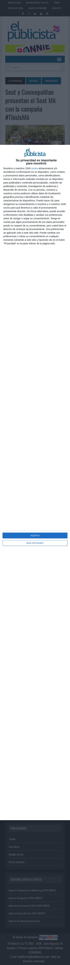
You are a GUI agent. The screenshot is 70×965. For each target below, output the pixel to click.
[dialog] (35, 482)
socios (34, 168)
